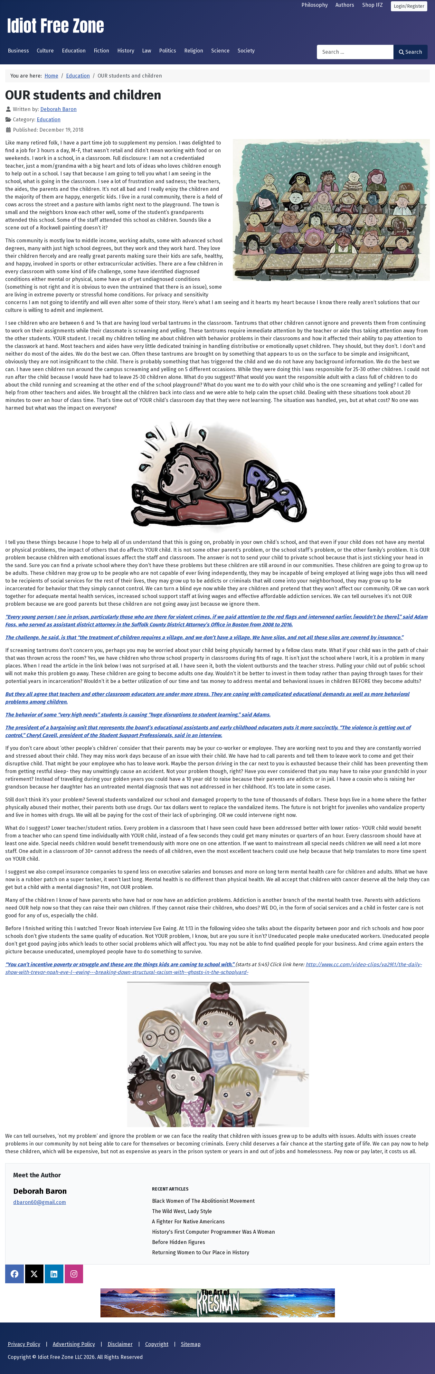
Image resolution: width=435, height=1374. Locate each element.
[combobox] (355, 52)
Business (18, 51)
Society (246, 51)
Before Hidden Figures (178, 1242)
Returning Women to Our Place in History (200, 1252)
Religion (193, 51)
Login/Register (409, 6)
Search (410, 52)
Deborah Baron (40, 1191)
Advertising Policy (74, 1344)
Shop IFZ (372, 5)
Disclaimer (120, 1344)
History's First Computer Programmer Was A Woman (213, 1232)
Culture (45, 51)
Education (74, 51)
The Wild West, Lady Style (182, 1211)
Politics (167, 51)
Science (220, 51)
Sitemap (191, 1344)
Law (146, 51)
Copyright (156, 1344)
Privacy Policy (24, 1344)
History (125, 51)
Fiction (101, 51)
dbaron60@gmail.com (39, 1202)
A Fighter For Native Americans (188, 1222)
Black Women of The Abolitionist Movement (203, 1201)
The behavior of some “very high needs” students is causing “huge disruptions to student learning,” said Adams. (137, 715)
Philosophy (314, 5)
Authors (345, 5)
